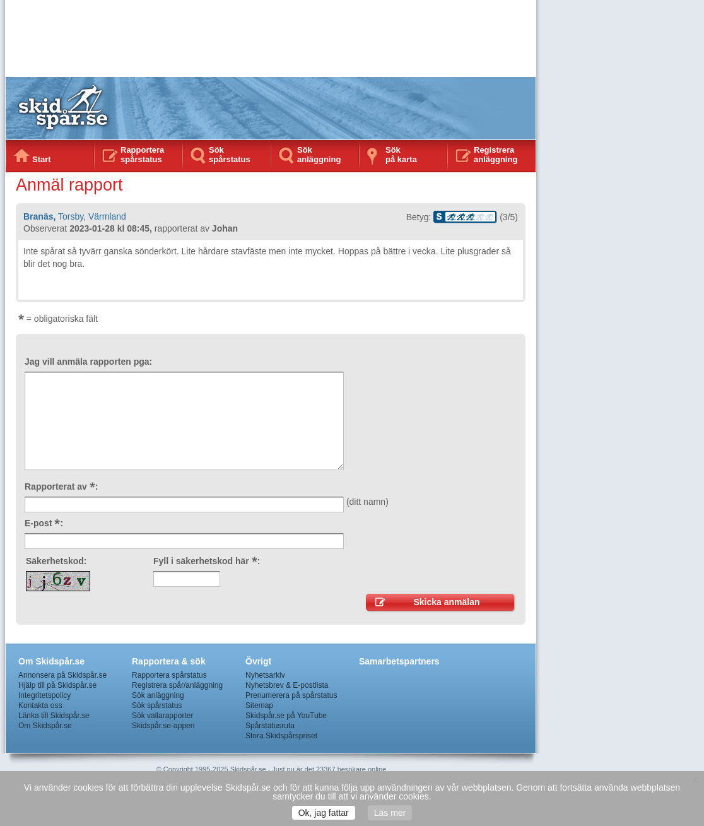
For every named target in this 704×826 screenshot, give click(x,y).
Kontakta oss (40, 705)
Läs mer (390, 813)
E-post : (44, 523)
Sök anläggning (319, 154)
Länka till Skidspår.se (54, 715)
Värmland (107, 216)
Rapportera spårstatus (142, 154)
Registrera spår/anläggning (177, 685)
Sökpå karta (401, 154)
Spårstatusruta (270, 725)
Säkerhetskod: (56, 561)
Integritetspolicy (44, 695)
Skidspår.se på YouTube (286, 715)
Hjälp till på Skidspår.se (57, 685)
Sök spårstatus (229, 154)
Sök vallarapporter (162, 715)
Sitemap (259, 705)
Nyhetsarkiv (265, 675)
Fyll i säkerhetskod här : (206, 561)
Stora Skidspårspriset (281, 735)
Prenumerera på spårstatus (291, 695)
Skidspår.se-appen (163, 725)
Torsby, (72, 216)
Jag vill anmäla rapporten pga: (88, 362)
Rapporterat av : (61, 486)
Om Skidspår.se (45, 725)
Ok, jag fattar (323, 813)
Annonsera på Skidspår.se (62, 675)
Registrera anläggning (495, 154)
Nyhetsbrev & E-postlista (286, 685)
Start (41, 159)
